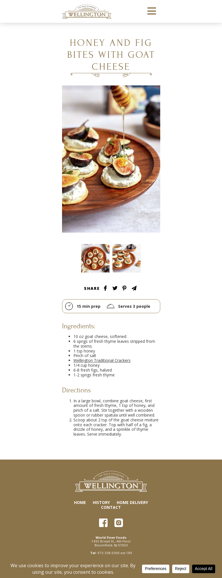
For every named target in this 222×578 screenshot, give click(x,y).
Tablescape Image (95, 258)
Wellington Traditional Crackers (102, 360)
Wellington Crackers (87, 11)
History (101, 502)
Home (80, 502)
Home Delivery (132, 502)
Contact (111, 507)
